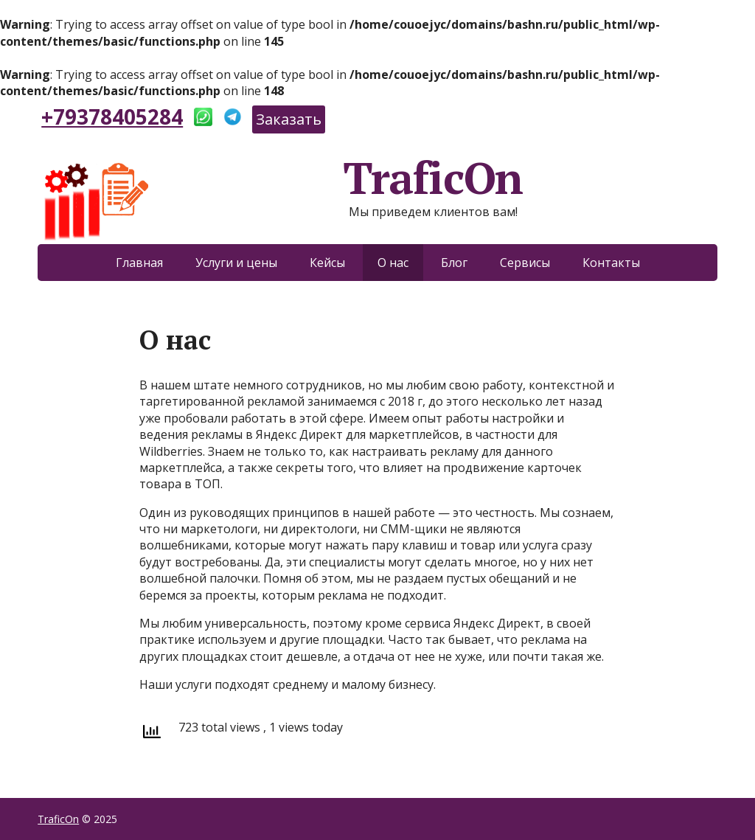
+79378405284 (112, 117)
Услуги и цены (236, 262)
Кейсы (327, 262)
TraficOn (280, 177)
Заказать (288, 119)
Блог (454, 262)
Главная (139, 262)
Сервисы (525, 262)
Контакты (611, 262)
